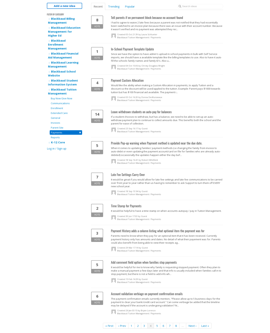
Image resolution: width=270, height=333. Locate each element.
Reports (55, 137)
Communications (60, 103)
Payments (66, 132)
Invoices (55, 122)
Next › (192, 326)
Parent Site (57, 127)
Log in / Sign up (56, 148)
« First (109, 326)
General (55, 118)
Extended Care (59, 113)
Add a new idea (64, 6)
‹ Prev (122, 326)
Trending (114, 6)
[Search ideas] (200, 6)
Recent (98, 6)
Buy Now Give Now (61, 98)
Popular (130, 6)
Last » (205, 326)
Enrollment (57, 108)
